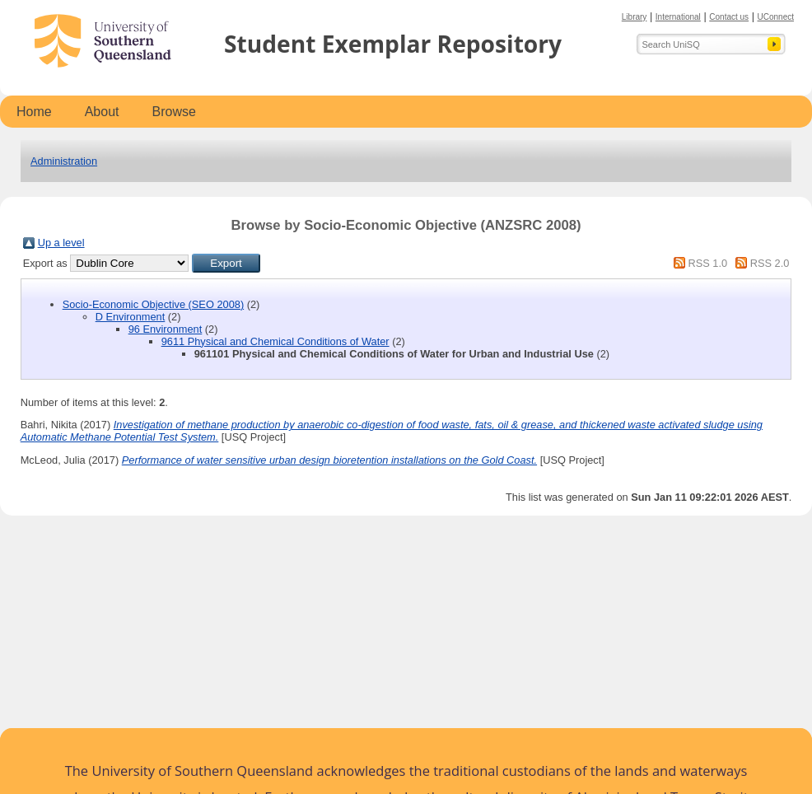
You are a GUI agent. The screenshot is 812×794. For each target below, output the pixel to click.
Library (634, 16)
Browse (174, 112)
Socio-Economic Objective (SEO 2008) (153, 304)
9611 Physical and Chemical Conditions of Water (275, 341)
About (102, 112)
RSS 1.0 (707, 263)
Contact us (729, 16)
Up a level (61, 242)
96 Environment (165, 329)
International (678, 16)
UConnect (776, 16)
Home (34, 112)
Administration (63, 161)
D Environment (131, 317)
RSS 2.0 (770, 263)
